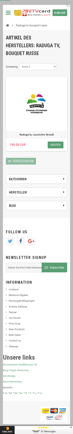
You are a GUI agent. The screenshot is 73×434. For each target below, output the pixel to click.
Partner (13, 312)
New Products (17, 329)
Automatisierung (12, 381)
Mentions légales (18, 295)
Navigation (8, 12)
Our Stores (15, 317)
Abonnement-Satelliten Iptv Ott (20, 364)
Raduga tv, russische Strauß (36, 134)
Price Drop (14, 323)
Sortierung (12, 66)
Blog (12, 206)
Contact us (15, 340)
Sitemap (13, 346)
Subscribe (54, 267)
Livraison (14, 289)
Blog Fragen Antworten (16, 370)
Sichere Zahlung (18, 306)
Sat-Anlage (9, 375)
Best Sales (15, 334)
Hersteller (18, 192)
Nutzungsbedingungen (22, 300)
